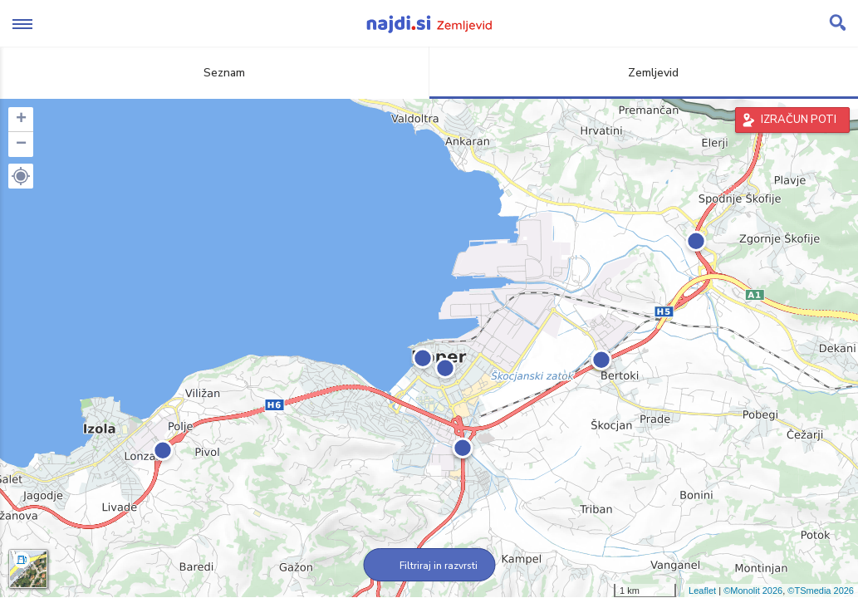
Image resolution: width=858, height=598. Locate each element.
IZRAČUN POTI (798, 119)
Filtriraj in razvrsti (429, 565)
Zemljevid (644, 73)
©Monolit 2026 (752, 591)
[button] (20, 176)
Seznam (214, 73)
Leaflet (702, 591)
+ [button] (21, 119)
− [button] (21, 144)
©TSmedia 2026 (820, 591)
